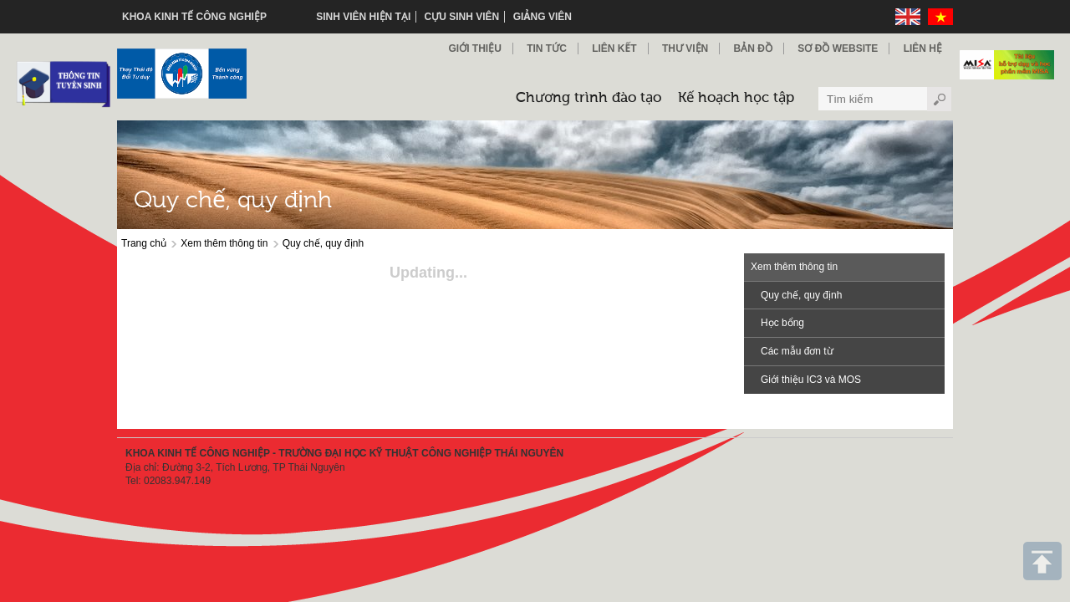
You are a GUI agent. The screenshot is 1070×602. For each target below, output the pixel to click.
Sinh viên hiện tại (363, 17)
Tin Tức (547, 48)
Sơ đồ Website (837, 48)
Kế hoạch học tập (736, 98)
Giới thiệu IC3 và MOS (811, 379)
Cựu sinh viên (462, 17)
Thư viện (685, 48)
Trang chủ (143, 243)
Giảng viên (542, 17)
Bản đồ (753, 48)
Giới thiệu (474, 48)
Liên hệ (923, 48)
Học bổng (782, 323)
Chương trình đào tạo (588, 98)
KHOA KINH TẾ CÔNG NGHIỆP (194, 17)
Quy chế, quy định (323, 243)
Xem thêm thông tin (224, 243)
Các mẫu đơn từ (797, 351)
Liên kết (614, 48)
